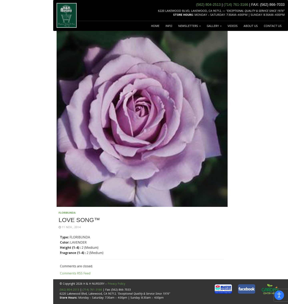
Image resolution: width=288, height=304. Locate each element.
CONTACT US (273, 26)
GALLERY (214, 26)
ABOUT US (251, 26)
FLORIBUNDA (67, 212)
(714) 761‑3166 (236, 5)
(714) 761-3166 (92, 289)
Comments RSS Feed (75, 273)
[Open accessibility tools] (279, 295)
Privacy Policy (116, 283)
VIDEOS (233, 26)
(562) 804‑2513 (208, 5)
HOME (155, 26)
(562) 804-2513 (69, 289)
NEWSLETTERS (189, 26)
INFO (168, 26)
